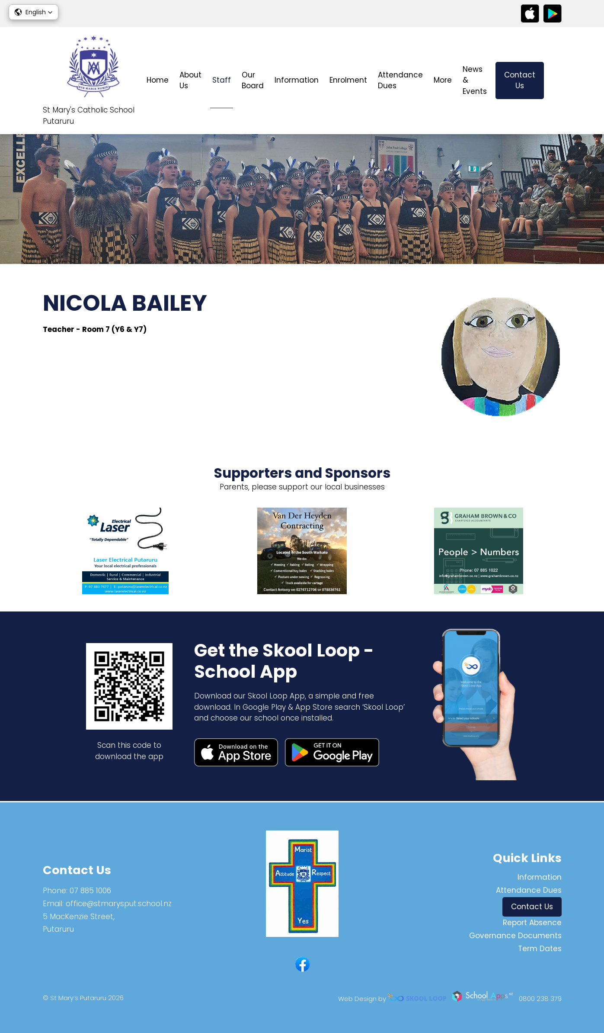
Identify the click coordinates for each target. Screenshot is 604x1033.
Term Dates (540, 948)
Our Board (253, 80)
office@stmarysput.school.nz (119, 903)
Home (158, 80)
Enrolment (348, 80)
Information (297, 80)
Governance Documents (515, 935)
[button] (33, 12)
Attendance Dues (400, 80)
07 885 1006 (90, 890)
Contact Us (519, 80)
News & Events (475, 80)
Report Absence (532, 922)
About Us (190, 80)
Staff (221, 80)
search (557, 80)
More (443, 80)
